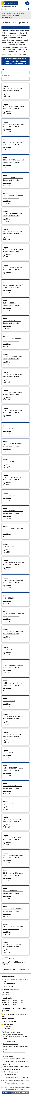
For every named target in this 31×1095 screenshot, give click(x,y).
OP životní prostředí (9, 1075)
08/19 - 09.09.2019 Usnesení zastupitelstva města (13, 874)
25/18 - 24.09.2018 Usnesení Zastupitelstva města (13, 179)
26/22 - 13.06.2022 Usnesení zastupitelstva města (13, 143)
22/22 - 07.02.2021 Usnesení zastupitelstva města (13, 268)
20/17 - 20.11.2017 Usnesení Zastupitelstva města (12, 358)
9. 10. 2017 (6, 400)
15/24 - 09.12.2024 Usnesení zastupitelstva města (13, 512)
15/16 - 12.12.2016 (8, 547)
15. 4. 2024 (6, 724)
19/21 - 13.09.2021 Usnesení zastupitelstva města (12, 375)
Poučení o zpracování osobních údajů (15, 1046)
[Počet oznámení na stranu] (5, 965)
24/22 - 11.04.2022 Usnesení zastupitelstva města (13, 197)
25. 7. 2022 (7, 114)
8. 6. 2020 (6, 691)
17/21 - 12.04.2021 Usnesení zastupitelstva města (12, 445)
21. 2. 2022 (6, 239)
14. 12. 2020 (7, 588)
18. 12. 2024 (7, 518)
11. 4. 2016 (6, 758)
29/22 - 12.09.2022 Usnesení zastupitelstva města (13, 89)
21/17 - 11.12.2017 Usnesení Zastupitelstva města (12, 322)
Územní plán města (9, 1041)
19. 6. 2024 (6, 673)
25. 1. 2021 (6, 536)
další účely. (21, 1083)
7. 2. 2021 (6, 275)
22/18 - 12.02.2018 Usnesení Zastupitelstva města (12, 286)
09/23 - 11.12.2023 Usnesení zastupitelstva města (12, 820)
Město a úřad (11, 13)
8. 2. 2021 (6, 485)
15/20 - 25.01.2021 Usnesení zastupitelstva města (13, 530)
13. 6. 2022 (6, 150)
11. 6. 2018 (6, 221)
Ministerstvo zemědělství (11, 1069)
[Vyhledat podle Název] (15, 72)
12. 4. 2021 (6, 451)
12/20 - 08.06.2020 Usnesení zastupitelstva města (13, 684)
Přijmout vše (6, 1092)
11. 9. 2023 (6, 898)
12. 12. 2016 (6, 552)
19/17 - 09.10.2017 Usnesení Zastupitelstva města (12, 393)
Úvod (3, 13)
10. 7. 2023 (6, 934)
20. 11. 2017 (6, 364)
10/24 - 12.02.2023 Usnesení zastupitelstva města (13, 769)
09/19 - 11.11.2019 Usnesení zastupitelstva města (12, 838)
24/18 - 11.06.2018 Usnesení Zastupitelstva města (12, 215)
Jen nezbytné (16, 1092)
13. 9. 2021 (6, 382)
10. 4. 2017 (6, 467)
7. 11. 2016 (6, 603)
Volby (5, 1049)
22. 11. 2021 (6, 346)
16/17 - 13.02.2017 (9, 495)
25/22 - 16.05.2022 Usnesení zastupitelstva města (13, 161)
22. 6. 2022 (7, 132)
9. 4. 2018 (6, 257)
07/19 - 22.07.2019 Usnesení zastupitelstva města (13, 910)
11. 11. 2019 (6, 845)
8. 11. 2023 (6, 863)
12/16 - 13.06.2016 (9, 701)
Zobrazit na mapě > (10, 984)
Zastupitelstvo (6, 15)
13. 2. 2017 (6, 501)
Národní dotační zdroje (11, 1072)
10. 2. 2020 (6, 742)
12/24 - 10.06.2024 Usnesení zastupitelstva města (13, 666)
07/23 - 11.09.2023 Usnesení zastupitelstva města (13, 892)
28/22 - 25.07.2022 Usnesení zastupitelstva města (13, 107)
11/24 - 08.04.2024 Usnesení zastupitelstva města (13, 718)
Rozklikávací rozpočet (10, 1044)
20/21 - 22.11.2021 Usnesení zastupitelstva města (12, 340)
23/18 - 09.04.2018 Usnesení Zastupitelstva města (13, 250)
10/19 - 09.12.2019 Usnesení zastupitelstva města (12, 787)
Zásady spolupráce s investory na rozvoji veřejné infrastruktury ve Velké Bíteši (15, 1037)
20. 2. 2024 (7, 776)
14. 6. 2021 (6, 418)
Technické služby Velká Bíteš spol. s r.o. (13, 1009)
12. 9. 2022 (6, 96)
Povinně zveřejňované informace (14, 1052)
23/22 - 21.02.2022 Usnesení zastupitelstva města (13, 232)
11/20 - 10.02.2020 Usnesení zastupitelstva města (12, 735)
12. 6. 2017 (6, 433)
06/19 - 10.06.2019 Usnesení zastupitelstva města (12, 946)
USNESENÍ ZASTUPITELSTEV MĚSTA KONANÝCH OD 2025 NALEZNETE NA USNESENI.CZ (15, 61)
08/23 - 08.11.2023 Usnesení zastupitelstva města (13, 856)
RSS (21, 27)
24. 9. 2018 (6, 185)
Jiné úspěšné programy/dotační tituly (16, 1067)
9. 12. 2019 (6, 793)
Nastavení (25, 1092)
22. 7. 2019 (6, 916)
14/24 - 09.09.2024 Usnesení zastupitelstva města (13, 563)
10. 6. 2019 (6, 952)
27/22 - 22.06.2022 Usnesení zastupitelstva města (13, 125)
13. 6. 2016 (6, 706)
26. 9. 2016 (6, 655)
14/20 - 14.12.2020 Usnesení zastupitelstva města (13, 581)
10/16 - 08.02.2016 (9, 804)
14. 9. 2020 (6, 639)
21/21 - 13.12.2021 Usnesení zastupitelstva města (12, 304)
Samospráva (21, 13)
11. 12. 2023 (6, 827)
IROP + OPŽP (7, 1064)
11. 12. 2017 (6, 328)
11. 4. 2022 (6, 203)
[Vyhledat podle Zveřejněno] (15, 79)
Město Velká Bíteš (8, 977)
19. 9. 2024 (6, 570)
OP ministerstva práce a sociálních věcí (16, 1077)
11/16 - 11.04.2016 (8, 752)
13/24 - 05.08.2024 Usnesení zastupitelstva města (13, 615)
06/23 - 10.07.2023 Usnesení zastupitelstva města (13, 928)
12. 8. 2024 (6, 621)
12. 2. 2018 (6, 293)
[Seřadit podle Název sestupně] (7, 69)
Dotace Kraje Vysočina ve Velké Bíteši (15, 1061)
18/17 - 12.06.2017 (9, 428)
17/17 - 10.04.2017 (9, 462)
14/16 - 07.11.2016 (8, 598)
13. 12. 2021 (6, 311)
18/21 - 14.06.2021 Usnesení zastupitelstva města (12, 411)
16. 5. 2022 (6, 168)
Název (3, 69)
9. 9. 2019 (6, 881)
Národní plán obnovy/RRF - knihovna (15, 1059)
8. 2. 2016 (6, 809)
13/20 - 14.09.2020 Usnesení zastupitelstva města (13, 633)
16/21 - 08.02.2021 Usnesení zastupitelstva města (12, 478)
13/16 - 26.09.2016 (9, 649)
